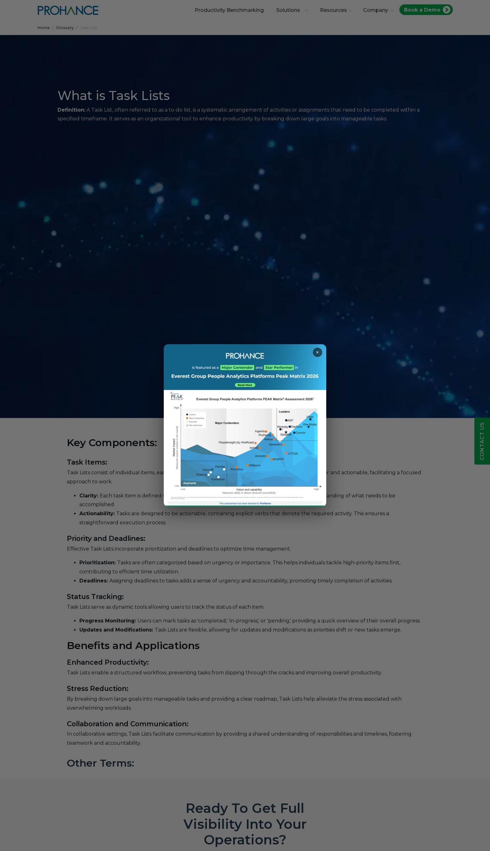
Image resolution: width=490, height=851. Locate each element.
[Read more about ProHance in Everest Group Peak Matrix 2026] (245, 425)
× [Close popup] (317, 352)
